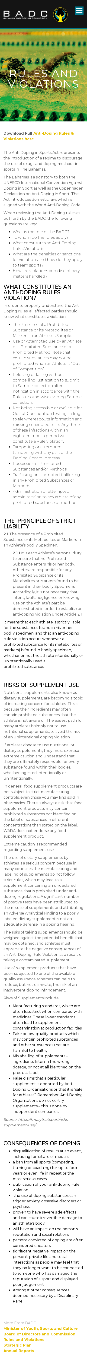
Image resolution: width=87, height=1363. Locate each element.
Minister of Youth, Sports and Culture (40, 1328)
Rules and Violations (23, 1340)
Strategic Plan (17, 1345)
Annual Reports (18, 1351)
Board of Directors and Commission (39, 1334)
